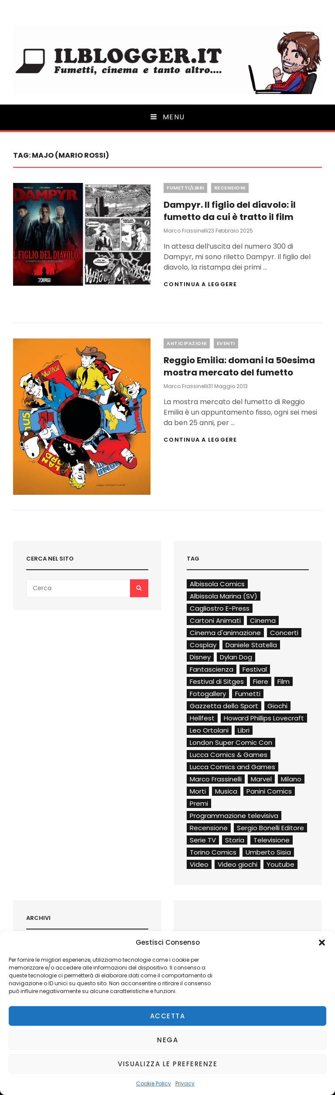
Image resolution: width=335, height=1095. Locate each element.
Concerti (284, 632)
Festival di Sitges (217, 681)
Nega (167, 1039)
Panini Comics (269, 791)
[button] (322, 942)
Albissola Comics (217, 583)
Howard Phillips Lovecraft (264, 718)
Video (199, 864)
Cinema (263, 620)
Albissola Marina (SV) (223, 596)
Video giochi (237, 864)
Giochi (277, 705)
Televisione (271, 840)
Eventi (226, 343)
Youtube (280, 864)
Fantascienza (211, 669)
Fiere (260, 681)
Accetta (167, 1016)
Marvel (261, 779)
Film (283, 681)
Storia (234, 840)
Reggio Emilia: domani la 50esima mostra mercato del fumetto (239, 366)
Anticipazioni (187, 343)
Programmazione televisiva (234, 815)
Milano (291, 779)
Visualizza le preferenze (167, 1063)
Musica (226, 791)
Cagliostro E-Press (220, 608)
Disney (200, 657)
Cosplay (203, 644)
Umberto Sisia (268, 852)
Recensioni (230, 187)
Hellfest (202, 718)
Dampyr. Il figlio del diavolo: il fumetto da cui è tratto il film (230, 211)
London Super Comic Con (231, 742)
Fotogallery (208, 693)
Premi (199, 803)
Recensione (209, 827)
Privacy (185, 1083)
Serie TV (203, 840)
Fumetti (247, 693)
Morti (198, 791)
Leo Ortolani (209, 730)
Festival (255, 669)
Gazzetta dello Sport (224, 705)
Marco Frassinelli (186, 230)
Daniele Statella (251, 644)
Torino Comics (213, 852)
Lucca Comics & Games (228, 754)
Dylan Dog (236, 657)
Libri (244, 730)
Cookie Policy (153, 1083)
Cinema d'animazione (225, 632)
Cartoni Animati (215, 620)
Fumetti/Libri (185, 187)
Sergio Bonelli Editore (270, 827)
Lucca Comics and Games (232, 766)
